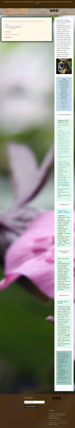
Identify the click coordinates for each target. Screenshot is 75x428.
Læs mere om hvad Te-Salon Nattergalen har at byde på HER (64, 184)
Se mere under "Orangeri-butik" (64, 100)
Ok (37, 5)
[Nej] (73, 4)
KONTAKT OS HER (62, 382)
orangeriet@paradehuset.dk (54, 418)
